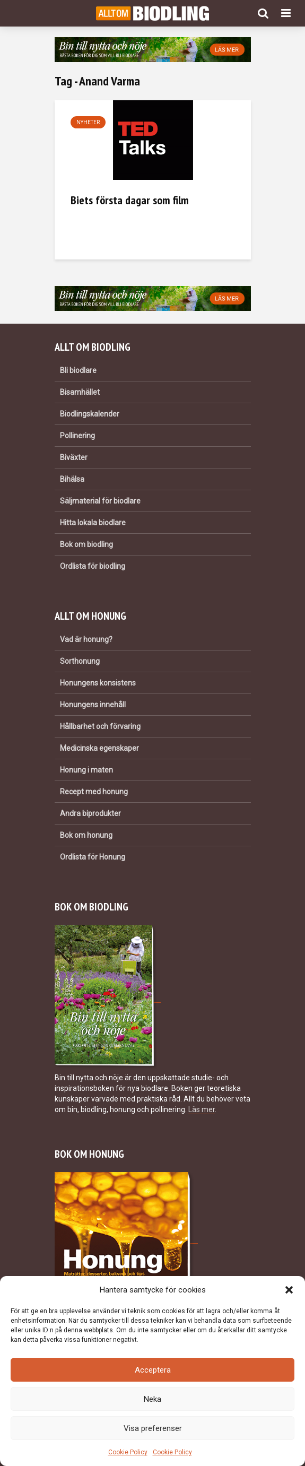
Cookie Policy (127, 1452)
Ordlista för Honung (92, 857)
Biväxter (74, 457)
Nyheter (88, 122)
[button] (289, 1290)
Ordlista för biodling (92, 566)
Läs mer (201, 1109)
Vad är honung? (86, 639)
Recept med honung (94, 791)
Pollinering (77, 435)
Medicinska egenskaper (99, 748)
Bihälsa (72, 479)
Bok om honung (86, 835)
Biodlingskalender (89, 414)
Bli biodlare (78, 370)
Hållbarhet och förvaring (100, 726)
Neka (152, 1399)
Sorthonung (80, 661)
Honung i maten (86, 770)
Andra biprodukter (90, 813)
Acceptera (153, 1370)
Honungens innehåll (93, 704)
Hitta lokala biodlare (93, 522)
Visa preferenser (153, 1428)
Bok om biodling (86, 544)
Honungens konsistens (98, 683)
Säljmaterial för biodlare (100, 501)
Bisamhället (80, 392)
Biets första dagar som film (130, 200)
